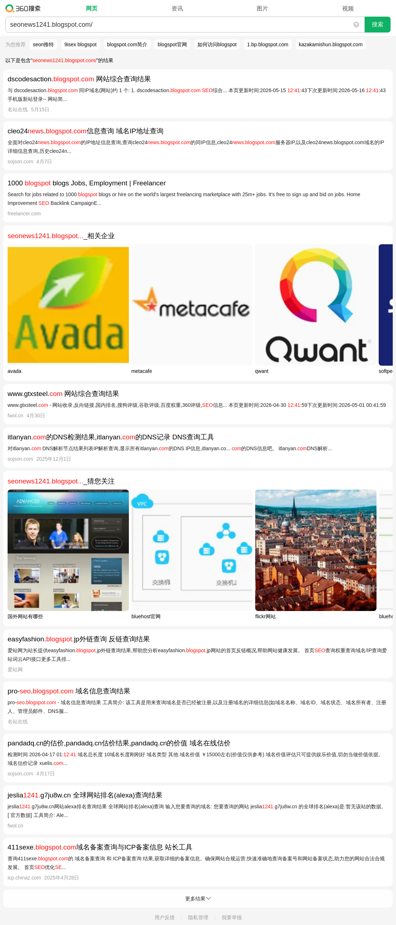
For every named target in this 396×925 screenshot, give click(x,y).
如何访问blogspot (217, 44)
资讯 (177, 8)
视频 (348, 8)
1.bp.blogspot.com (267, 44)
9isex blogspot (80, 44)
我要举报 (232, 917)
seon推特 (43, 44)
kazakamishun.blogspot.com (331, 44)
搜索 (377, 24)
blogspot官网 (172, 44)
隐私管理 (198, 917)
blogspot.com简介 (127, 44)
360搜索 (24, 8)
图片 (262, 8)
